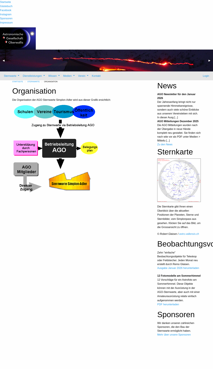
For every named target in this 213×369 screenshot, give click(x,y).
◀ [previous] (5, 61)
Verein (81, 76)
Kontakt (96, 76)
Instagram (5, 14)
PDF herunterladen (168, 304)
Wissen (52, 76)
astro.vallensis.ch (189, 234)
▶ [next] (210, 61)
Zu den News (164, 144)
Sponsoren (6, 18)
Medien (67, 76)
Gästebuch (6, 6)
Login (205, 76)
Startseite (5, 2)
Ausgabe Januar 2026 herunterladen (178, 268)
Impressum (6, 22)
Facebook (5, 10)
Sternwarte (10, 76)
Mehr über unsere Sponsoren (174, 334)
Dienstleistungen (32, 76)
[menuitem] (10, 76)
